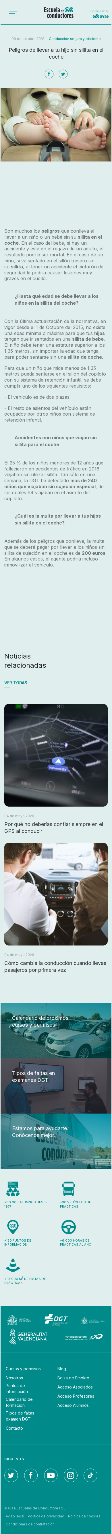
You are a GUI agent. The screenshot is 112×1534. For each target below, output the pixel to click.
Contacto (14, 1428)
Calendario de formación (19, 1402)
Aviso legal (15, 1516)
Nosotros (14, 1377)
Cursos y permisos (23, 1368)
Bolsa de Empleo (73, 1377)
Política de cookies (84, 1516)
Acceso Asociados (75, 1387)
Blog (61, 1368)
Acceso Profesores (75, 1396)
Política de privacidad (46, 1516)
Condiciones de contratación (30, 1524)
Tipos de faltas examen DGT (20, 1416)
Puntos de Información (17, 1388)
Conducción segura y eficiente (75, 39)
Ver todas (15, 682)
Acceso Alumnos (73, 1405)
